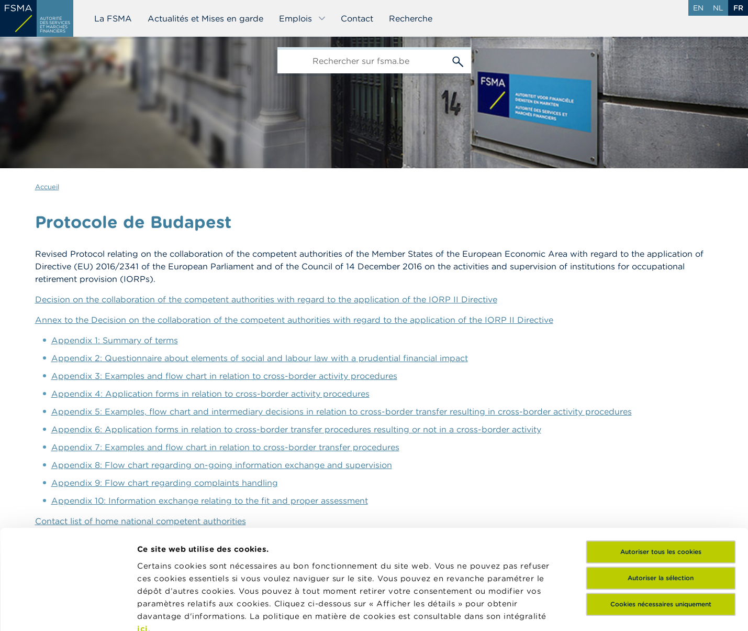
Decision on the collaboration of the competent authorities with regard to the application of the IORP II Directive (266, 299)
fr (738, 8)
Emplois (302, 18)
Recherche (410, 18)
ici (142, 532)
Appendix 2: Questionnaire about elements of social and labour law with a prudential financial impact (259, 358)
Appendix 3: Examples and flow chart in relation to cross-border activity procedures (224, 376)
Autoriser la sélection (661, 481)
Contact (357, 18)
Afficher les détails (175, 610)
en (698, 8)
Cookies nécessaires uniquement (660, 507)
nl (718, 8)
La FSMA (113, 18)
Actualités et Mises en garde (205, 18)
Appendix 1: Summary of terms (114, 340)
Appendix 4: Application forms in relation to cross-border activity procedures (210, 393)
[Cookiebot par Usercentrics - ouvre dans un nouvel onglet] (68, 610)
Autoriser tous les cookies (660, 455)
